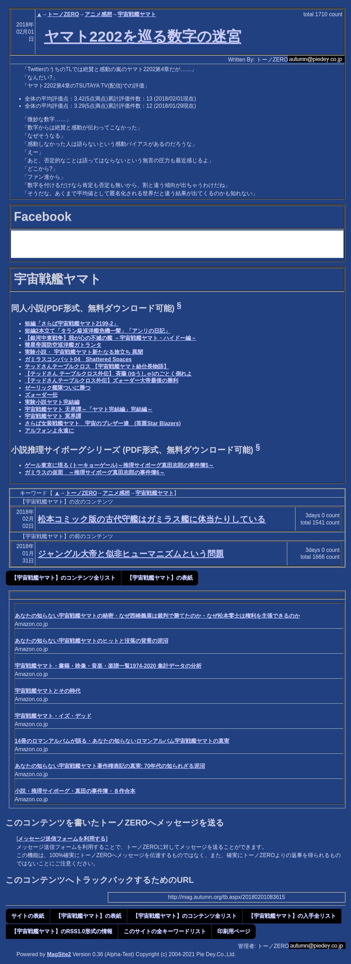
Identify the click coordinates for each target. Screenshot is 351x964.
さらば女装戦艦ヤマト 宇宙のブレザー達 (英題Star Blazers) (103, 423)
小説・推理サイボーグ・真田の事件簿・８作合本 (75, 791)
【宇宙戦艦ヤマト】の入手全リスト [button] (292, 916)
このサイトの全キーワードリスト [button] (165, 931)
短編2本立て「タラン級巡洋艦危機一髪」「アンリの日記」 (97, 331)
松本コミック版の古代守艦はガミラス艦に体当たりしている (152, 519)
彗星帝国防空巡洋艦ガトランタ (63, 345)
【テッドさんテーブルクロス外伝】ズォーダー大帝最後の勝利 (101, 380)
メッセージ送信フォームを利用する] (62, 839)
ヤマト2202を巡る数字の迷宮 (142, 36)
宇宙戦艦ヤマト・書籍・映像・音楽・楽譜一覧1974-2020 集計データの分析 (108, 666)
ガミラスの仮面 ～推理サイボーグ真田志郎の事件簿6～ (95, 472)
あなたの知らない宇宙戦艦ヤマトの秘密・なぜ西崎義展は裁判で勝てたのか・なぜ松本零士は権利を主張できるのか (157, 616)
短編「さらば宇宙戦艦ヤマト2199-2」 (72, 323)
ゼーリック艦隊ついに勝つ (57, 388)
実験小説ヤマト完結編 (52, 402)
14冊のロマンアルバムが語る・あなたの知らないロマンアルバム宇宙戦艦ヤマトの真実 (122, 741)
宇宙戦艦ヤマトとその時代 (48, 691)
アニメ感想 (98, 14)
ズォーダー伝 (41, 395)
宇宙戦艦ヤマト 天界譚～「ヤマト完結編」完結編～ (88, 409)
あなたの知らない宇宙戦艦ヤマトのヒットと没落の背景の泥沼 (91, 641)
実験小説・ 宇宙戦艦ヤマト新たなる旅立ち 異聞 (84, 352)
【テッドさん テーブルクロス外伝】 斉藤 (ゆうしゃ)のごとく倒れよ (108, 374)
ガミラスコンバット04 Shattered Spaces (78, 359)
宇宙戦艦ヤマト (137, 14)
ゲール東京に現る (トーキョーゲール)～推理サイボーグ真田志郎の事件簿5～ (119, 465)
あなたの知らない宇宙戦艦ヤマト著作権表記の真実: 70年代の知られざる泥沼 (110, 766)
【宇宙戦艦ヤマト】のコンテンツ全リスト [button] (63, 578)
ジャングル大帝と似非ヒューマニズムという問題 (131, 553)
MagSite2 (59, 954)
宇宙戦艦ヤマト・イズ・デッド (53, 716)
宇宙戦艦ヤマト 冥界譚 (53, 416)
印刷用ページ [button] (233, 931)
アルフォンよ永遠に (49, 430)
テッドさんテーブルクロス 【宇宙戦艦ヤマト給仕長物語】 (97, 366)
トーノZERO (63, 14)
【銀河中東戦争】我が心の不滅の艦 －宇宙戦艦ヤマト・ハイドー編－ (110, 338)
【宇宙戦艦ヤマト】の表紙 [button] (160, 578)
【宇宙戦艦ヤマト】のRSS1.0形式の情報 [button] (61, 931)
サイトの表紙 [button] (27, 916)
